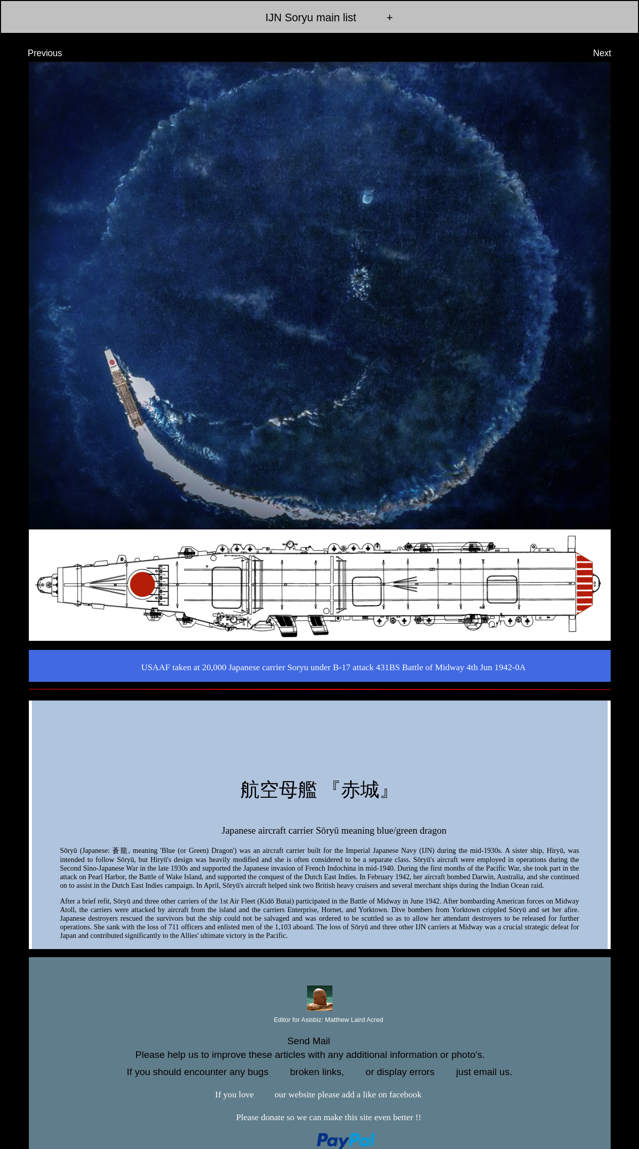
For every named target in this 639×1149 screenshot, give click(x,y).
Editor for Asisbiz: (320, 1020)
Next (611, 53)
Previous (35, 53)
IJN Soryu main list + (319, 17)
